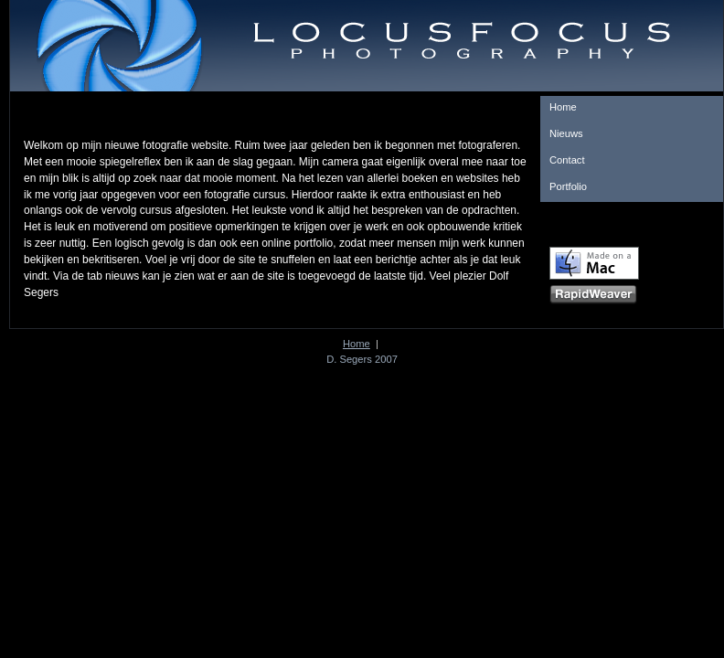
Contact (567, 159)
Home (563, 106)
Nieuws (566, 133)
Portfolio (568, 186)
